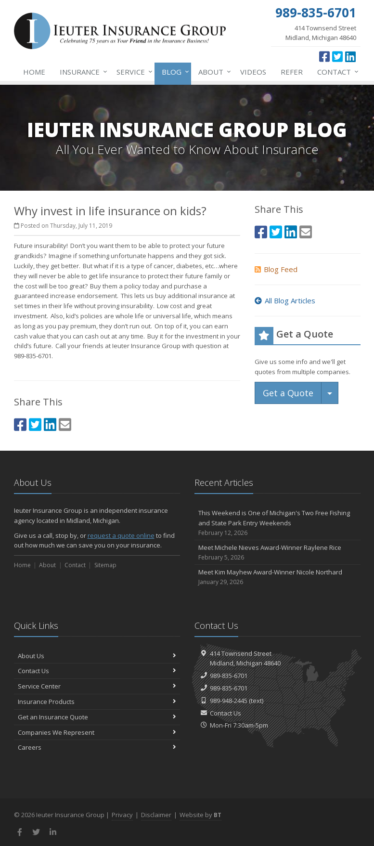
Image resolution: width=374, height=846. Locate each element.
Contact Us (97, 670)
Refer (292, 72)
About (212, 71)
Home (34, 72)
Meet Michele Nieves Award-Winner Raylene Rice (277, 552)
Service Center (97, 686)
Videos (253, 72)
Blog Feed (276, 269)
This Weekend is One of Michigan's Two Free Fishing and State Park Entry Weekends (277, 522)
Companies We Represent (97, 732)
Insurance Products (97, 701)
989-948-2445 (228, 700)
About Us (97, 655)
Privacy (122, 814)
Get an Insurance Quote (97, 717)
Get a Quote (288, 393)
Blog (173, 71)
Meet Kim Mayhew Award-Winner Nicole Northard (277, 577)
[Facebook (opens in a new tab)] (324, 56)
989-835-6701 (228, 675)
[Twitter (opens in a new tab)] (337, 56)
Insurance (81, 71)
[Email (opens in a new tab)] (65, 424)
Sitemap (105, 565)
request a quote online (121, 535)
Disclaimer (156, 814)
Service (132, 71)
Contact (336, 71)
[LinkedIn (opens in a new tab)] (350, 56)
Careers (97, 747)
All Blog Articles (285, 300)
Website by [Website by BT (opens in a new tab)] (200, 814)
